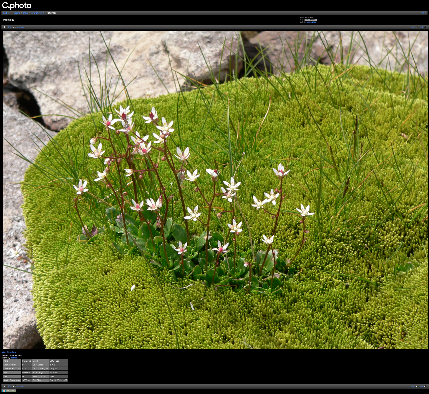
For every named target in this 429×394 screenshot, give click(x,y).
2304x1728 (311, 22)
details (14, 358)
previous (21, 27)
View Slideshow (9, 352)
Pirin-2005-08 (37, 13)
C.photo (7, 13)
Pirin (25, 13)
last (421, 27)
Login (423, 13)
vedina (17, 13)
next (413, 27)
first (9, 27)
